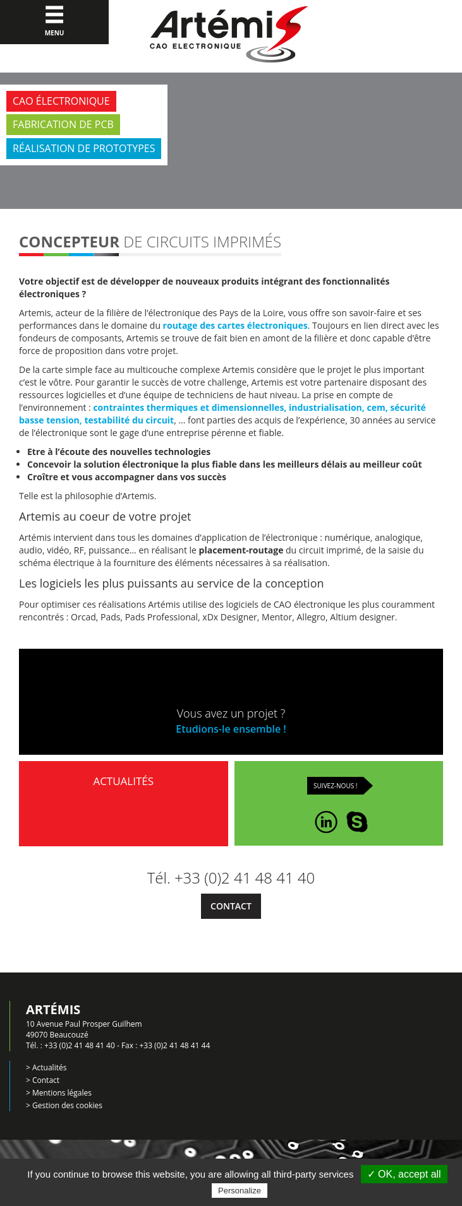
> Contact (42, 1080)
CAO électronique (61, 101)
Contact (231, 906)
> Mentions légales (59, 1092)
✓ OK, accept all (404, 1174)
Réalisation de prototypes (84, 148)
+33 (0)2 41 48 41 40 (79, 1045)
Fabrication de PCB (63, 124)
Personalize (239, 1190)
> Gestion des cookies (64, 1105)
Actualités (123, 802)
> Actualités (46, 1067)
